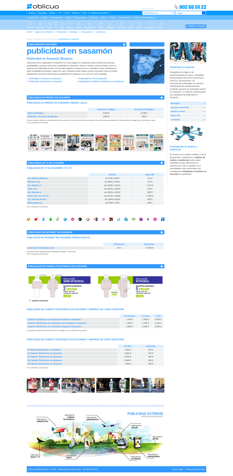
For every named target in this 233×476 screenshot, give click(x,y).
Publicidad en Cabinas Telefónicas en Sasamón (101, 81)
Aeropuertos (125, 17)
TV (59, 13)
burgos (53, 39)
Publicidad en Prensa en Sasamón (45, 78)
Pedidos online (178, 111)
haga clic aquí (59, 71)
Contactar (100, 32)
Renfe (113, 17)
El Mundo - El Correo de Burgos (42, 116)
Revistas (42, 13)
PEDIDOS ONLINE (196, 26)
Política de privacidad (195, 469)
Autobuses (33, 17)
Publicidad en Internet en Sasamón (45, 81)
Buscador (175, 103)
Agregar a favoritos (180, 107)
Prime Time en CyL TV (38, 196)
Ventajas (74, 32)
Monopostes (56, 17)
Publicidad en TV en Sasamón (93, 78)
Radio (52, 13)
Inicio (29, 32)
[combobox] (158, 13)
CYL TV (68, 168)
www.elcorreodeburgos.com (40, 248)
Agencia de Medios (44, 32)
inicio (29, 39)
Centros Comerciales (144, 17)
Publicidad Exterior (99, 13)
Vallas (45, 17)
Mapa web (175, 115)
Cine (66, 13)
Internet (75, 13)
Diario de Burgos (35, 113)
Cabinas (94, 17)
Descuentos (87, 32)
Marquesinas (80, 17)
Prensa (31, 13)
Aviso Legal (178, 469)
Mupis (68, 17)
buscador (99, 71)
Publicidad (62, 32)
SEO (84, 13)
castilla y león (40, 39)
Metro (104, 17)
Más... (161, 23)
